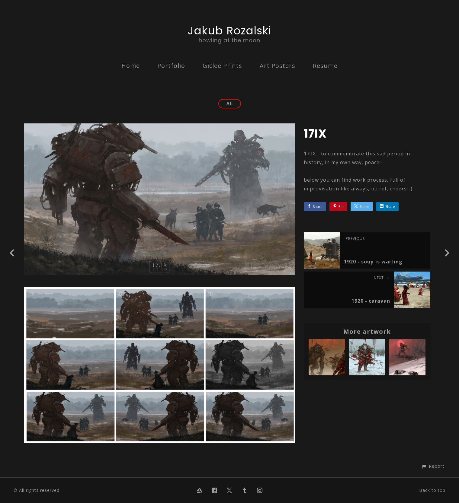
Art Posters (277, 66)
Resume (325, 66)
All (229, 103)
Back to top (432, 490)
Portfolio (171, 66)
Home (130, 66)
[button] (433, 466)
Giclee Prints (222, 66)
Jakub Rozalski (229, 30)
